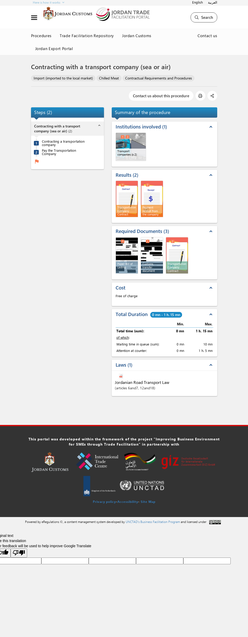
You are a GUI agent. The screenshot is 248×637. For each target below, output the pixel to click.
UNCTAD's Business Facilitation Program (153, 522)
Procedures (41, 35)
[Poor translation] (19, 553)
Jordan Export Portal (54, 48)
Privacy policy (104, 501)
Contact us (207, 35)
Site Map (148, 501)
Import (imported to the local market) (63, 78)
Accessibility (127, 501)
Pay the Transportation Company (59, 152)
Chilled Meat (109, 78)
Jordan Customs (136, 35)
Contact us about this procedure (161, 95)
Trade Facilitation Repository (87, 35)
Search (204, 17)
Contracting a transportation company (63, 143)
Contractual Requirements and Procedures (158, 78)
